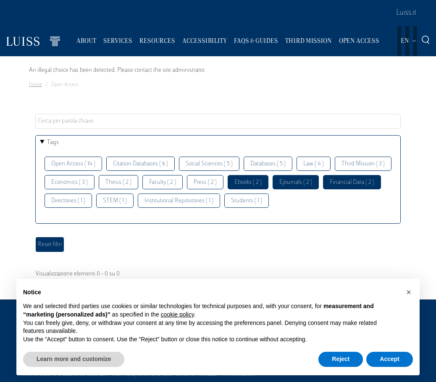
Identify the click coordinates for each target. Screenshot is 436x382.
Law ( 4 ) (313, 164)
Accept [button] (389, 359)
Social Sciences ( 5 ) (209, 164)
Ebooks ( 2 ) (248, 182)
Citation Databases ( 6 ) (140, 164)
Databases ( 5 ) (268, 164)
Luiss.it (406, 13)
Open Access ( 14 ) (73, 164)
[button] (408, 292)
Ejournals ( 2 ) (295, 182)
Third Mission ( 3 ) (363, 164)
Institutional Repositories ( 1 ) (178, 201)
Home (35, 84)
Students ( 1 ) (246, 201)
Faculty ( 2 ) (162, 182)
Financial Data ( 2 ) (352, 182)
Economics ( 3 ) (69, 182)
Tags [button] (53, 142)
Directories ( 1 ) (68, 201)
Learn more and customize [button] (74, 359)
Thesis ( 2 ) (118, 182)
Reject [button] (340, 359)
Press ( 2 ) (205, 182)
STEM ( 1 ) (115, 201)
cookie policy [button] (177, 314)
